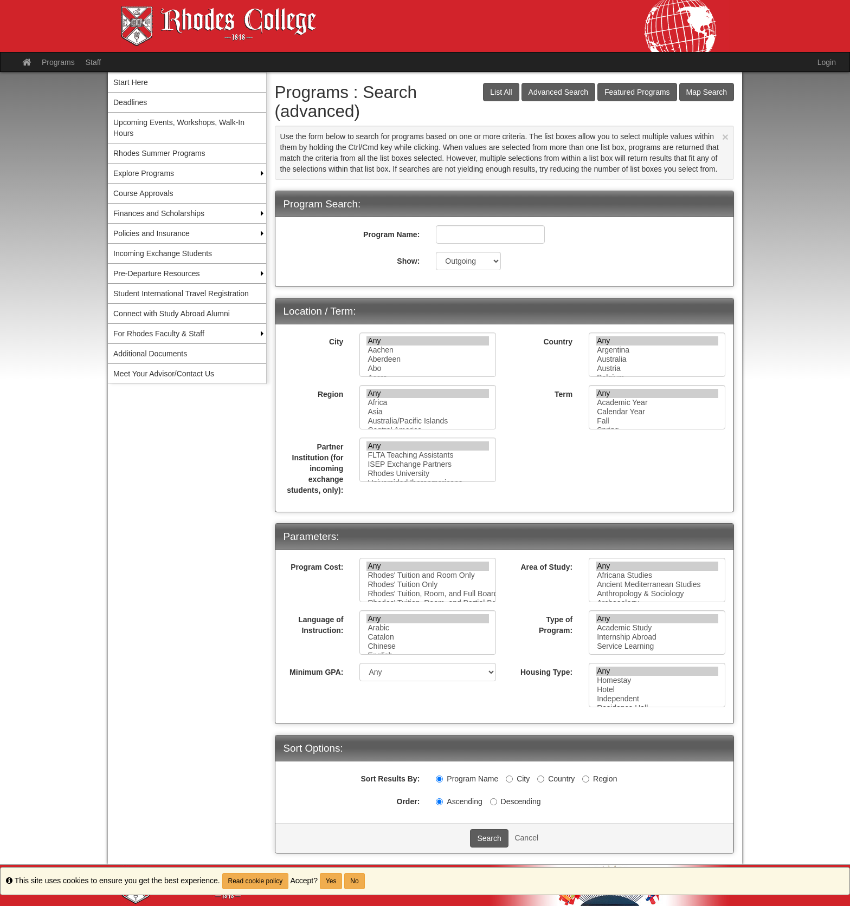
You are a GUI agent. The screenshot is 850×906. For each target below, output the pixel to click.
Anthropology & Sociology (657, 593)
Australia (657, 359)
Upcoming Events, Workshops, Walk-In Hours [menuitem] (178, 128)
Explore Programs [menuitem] (143, 173)
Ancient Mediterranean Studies (657, 584)
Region (330, 394)
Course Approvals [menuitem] (143, 193)
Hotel (657, 689)
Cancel (526, 837)
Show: (408, 261)
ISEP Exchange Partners (427, 464)
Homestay (657, 680)
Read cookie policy (255, 881)
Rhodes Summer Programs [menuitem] (159, 153)
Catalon (427, 637)
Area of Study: (546, 567)
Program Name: (391, 234)
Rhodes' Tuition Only (427, 584)
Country (557, 341)
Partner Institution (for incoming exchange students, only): (315, 468)
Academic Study (657, 628)
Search (489, 838)
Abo (427, 368)
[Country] (540, 779)
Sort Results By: (390, 778)
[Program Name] (439, 779)
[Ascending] (439, 801)
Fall (657, 421)
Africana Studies (657, 575)
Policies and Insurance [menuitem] (151, 233)
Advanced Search (559, 92)
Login (826, 62)
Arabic (427, 628)
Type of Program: (555, 625)
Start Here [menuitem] (130, 82)
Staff (93, 62)
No (354, 881)
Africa (427, 402)
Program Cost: (317, 567)
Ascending (459, 801)
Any (427, 341)
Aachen (427, 350)
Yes (331, 881)
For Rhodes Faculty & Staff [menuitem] (158, 333)
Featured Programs (637, 92)
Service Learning (657, 646)
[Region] (585, 779)
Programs (58, 62)
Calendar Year (657, 411)
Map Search (706, 92)
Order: (408, 801)
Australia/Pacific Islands (427, 421)
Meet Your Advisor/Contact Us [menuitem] (163, 373)
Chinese (427, 646)
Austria (657, 368)
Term (563, 394)
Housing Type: (546, 672)
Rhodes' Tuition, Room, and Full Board (427, 593)
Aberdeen (427, 359)
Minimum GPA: (316, 672)
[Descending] (493, 801)
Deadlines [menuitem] (130, 102)
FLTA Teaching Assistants (427, 455)
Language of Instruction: (320, 625)
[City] (509, 779)
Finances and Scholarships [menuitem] (158, 213)
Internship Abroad (657, 637)
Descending (515, 801)
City (336, 341)
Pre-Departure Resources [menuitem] (156, 273)
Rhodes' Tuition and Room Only (427, 575)
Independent (657, 698)
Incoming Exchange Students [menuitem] (162, 253)
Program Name (467, 778)
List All (501, 92)
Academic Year (657, 402)
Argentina (657, 350)
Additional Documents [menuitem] (150, 353)
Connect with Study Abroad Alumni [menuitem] (171, 313)
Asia (427, 411)
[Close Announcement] (725, 136)
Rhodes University (427, 473)
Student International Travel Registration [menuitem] (181, 293)
